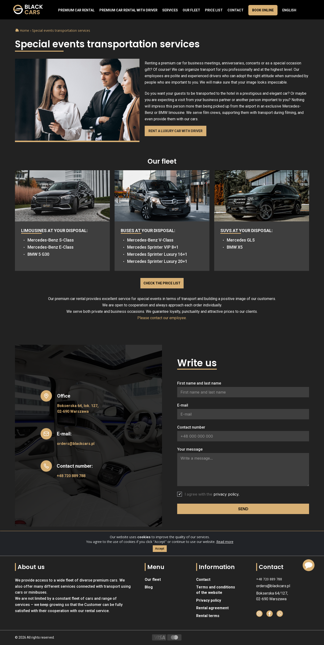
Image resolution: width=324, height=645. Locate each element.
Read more (224, 541)
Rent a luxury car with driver (175, 131)
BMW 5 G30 (38, 254)
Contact (235, 10)
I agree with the (212, 494)
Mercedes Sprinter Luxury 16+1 (157, 254)
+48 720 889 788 (71, 476)
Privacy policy (208, 600)
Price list (214, 10)
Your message (190, 449)
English (289, 10)
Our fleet (191, 10)
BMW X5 (235, 247)
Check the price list (162, 283)
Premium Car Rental (76, 10)
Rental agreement (212, 608)
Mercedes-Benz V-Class (150, 239)
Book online (263, 10)
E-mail (182, 405)
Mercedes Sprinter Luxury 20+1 (157, 261)
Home (22, 30)
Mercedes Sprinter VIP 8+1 (153, 247)
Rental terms (207, 616)
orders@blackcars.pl (75, 443)
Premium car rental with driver (128, 10)
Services (170, 10)
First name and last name (199, 383)
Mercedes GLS (241, 239)
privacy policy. (226, 494)
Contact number (191, 427)
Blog (149, 587)
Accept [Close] (159, 548)
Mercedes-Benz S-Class (51, 239)
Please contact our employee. (162, 318)
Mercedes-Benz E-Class (51, 247)
